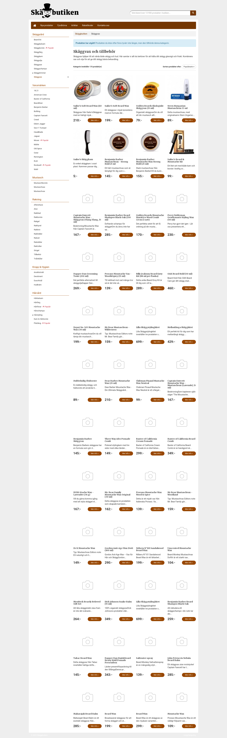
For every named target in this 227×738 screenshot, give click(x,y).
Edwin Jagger (39, 124)
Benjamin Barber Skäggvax (82, 440)
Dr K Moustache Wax (84, 548)
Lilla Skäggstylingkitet (148, 327)
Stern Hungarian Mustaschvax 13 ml (177, 107)
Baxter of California (42, 99)
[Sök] (193, 12)
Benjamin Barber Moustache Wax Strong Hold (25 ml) (148, 161)
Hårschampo (39, 311)
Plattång (42, 323)
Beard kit (37, 40)
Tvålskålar (38, 259)
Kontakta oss (103, 25)
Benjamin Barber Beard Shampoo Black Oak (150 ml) (118, 217)
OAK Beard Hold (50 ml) (179, 273)
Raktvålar (38, 246)
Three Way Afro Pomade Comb (117, 440)
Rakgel (37, 221)
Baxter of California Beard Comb (181, 440)
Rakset (37, 238)
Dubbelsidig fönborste (85, 381)
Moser (41, 140)
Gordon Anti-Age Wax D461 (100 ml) (119, 549)
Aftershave (38, 205)
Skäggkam (38, 56)
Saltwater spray (144, 658)
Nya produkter (46, 25)
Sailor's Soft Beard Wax (117, 106)
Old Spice (38, 148)
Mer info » (95, 120)
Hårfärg (37, 302)
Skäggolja (38, 60)
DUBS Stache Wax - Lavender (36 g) (83, 493)
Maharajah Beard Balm (85, 713)
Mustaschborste (40, 183)
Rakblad (37, 213)
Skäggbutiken (55, 10)
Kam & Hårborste (41, 319)
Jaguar (37, 136)
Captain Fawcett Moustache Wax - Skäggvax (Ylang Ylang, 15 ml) (87, 218)
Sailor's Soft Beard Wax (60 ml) (87, 107)
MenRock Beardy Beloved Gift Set (86, 602)
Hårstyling (38, 315)
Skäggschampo (40, 69)
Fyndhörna (62, 25)
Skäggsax (38, 65)
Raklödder (38, 234)
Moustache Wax (175, 713)
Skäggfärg (38, 52)
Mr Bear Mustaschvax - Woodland (179, 493)
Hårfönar (42, 307)
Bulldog (37, 111)
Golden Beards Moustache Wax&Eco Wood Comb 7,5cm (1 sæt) (150, 217)
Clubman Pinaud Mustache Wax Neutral (150, 382)
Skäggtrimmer (40, 73)
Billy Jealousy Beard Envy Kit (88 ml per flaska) (149, 274)
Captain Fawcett (40, 115)
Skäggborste (44, 48)
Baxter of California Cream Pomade (146, 440)
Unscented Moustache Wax (179, 549)
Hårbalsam (38, 298)
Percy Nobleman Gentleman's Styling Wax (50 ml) (180, 217)
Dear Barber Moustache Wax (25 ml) (117, 382)
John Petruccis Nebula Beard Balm (179, 659)
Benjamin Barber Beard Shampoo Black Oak (180, 602)
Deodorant (38, 276)
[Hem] (34, 25)
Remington (38, 157)
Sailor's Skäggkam (83, 159)
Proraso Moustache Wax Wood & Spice (149, 493)
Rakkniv (37, 230)
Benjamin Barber (41, 107)
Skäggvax (38, 77)
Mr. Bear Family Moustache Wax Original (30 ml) (117, 494)
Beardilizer (38, 103)
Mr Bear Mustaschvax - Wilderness (117, 328)
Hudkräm (38, 285)
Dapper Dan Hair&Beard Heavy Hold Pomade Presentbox (118, 660)
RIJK (36, 161)
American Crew (40, 95)
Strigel (36, 250)
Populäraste (189, 67)
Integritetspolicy (190, 735)
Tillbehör (37, 254)
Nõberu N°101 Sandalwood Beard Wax (149, 549)
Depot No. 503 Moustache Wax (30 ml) (86, 328)
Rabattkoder (87, 25)
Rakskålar (38, 242)
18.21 (36, 90)
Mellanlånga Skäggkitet (180, 327)
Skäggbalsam (39, 44)
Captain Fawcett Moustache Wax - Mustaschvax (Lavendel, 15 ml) (181, 384)
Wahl (36, 169)
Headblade (38, 132)
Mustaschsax (39, 187)
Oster (36, 153)
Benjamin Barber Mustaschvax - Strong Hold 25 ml (116, 161)
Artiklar (74, 25)
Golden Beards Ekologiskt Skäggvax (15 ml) (149, 107)
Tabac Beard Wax (82, 658)
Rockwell (42, 165)
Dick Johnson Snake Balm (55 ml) (118, 602)
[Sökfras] (160, 12)
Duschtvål (38, 280)
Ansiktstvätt (39, 272)
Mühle (36, 144)
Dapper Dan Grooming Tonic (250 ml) (85, 274)
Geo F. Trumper (40, 128)
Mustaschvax (39, 191)
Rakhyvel (37, 225)
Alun (36, 209)
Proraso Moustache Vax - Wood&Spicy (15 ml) (118, 274)
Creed (36, 119)
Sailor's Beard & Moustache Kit (175, 160)
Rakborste (38, 217)
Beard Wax (110, 713)
